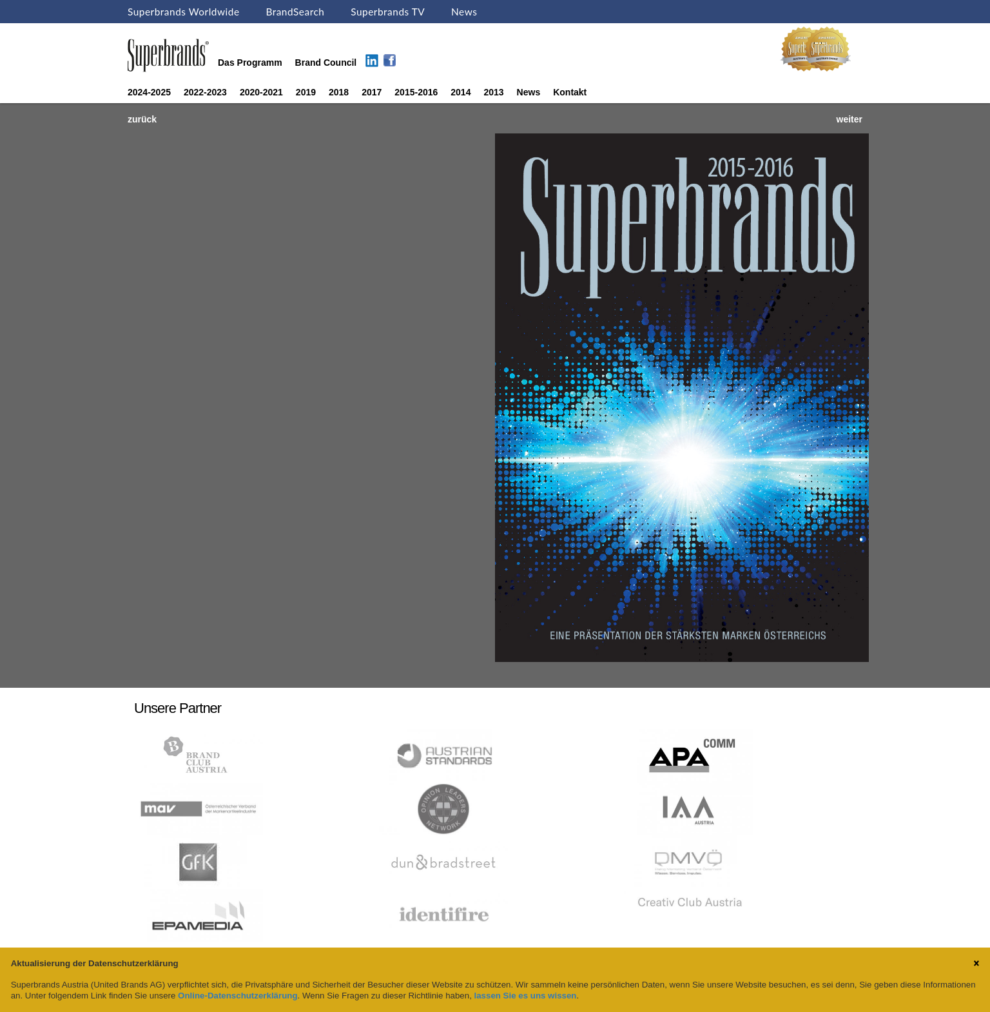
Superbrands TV (388, 11)
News (464, 11)
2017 (372, 92)
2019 (306, 92)
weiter (849, 119)
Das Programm (250, 62)
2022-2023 (205, 92)
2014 (461, 92)
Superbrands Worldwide (184, 11)
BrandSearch (295, 11)
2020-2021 (261, 92)
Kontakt (570, 92)
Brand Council (326, 62)
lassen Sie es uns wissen (525, 995)
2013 (493, 92)
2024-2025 (149, 92)
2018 (339, 92)
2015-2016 (416, 92)
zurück (142, 119)
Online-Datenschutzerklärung (237, 995)
